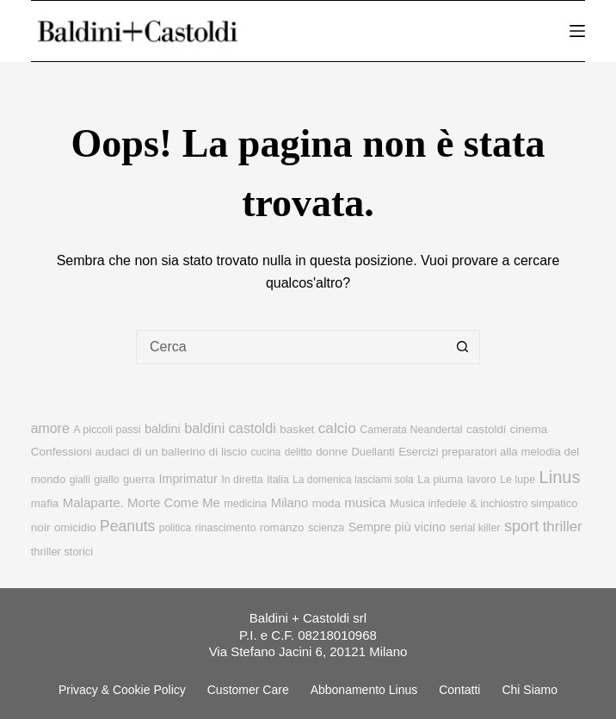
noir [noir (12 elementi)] (41, 527)
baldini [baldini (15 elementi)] (163, 429)
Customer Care (248, 690)
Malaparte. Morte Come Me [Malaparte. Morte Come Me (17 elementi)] (141, 502)
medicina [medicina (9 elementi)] (245, 504)
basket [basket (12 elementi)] (297, 429)
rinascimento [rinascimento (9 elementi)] (225, 528)
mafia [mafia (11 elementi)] (45, 503)
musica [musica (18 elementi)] (364, 502)
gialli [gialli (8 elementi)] (80, 480)
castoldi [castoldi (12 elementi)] (486, 429)
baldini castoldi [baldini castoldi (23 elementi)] (230, 428)
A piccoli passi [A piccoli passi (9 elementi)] (106, 430)
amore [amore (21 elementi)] (50, 428)
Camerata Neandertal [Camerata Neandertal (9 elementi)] (411, 430)
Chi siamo (529, 690)
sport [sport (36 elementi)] (521, 526)
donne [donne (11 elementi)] (332, 451)
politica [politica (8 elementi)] (175, 528)
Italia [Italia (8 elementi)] (277, 480)
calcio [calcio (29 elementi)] (337, 428)
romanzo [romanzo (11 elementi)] (282, 527)
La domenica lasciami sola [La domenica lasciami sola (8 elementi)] (353, 480)
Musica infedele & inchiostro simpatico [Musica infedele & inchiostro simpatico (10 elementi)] (483, 503)
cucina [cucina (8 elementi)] (266, 452)
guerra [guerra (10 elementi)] (139, 479)
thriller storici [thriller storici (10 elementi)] (62, 551)
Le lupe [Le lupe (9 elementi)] (517, 480)
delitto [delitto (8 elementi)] (298, 452)
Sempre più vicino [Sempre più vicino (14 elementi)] (397, 527)
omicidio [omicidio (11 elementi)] (75, 527)
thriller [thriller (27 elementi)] (562, 526)
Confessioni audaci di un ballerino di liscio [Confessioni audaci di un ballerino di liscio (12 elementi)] (139, 451)
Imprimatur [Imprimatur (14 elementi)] (188, 479)
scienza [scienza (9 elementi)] (326, 528)
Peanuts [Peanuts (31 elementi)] (127, 526)
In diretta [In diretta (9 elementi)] (242, 480)
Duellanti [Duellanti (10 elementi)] (373, 451)
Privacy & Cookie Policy (122, 690)
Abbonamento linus (364, 690)
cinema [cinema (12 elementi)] (529, 429)
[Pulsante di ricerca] (463, 347)
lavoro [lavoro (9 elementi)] (481, 480)
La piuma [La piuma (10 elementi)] (440, 479)
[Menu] (577, 31)
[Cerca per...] (291, 347)
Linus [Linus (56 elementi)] (560, 477)
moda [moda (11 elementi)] (326, 503)
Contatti (459, 690)
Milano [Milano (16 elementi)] (289, 503)
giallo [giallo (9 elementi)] (106, 480)
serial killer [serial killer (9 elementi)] (475, 528)
